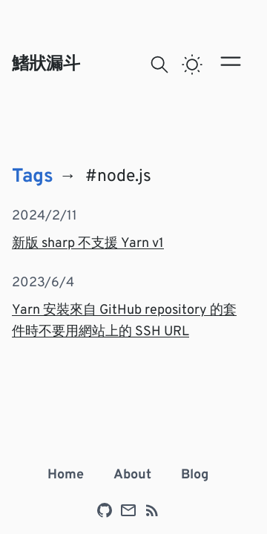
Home (65, 475)
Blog (194, 475)
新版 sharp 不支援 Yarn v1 (88, 243)
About (132, 475)
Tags (32, 176)
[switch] (192, 64)
